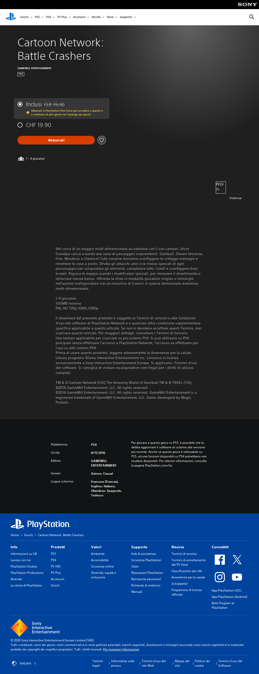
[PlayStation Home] (11, 17)
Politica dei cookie (202, 663)
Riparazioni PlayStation (147, 573)
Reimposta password (146, 579)
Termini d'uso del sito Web (154, 663)
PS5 (37, 17)
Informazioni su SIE (24, 554)
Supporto (126, 17)
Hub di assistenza (143, 554)
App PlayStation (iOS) (226, 590)
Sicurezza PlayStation (146, 560)
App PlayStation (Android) (229, 597)
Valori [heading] (96, 547)
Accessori (79, 17)
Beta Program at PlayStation (223, 605)
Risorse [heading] (177, 547)
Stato (135, 566)
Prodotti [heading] (58, 547)
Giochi (24, 17)
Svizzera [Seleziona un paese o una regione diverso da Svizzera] (24, 663)
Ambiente (98, 554)
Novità (96, 17)
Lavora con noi (21, 560)
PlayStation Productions (27, 573)
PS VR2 (55, 566)
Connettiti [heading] (220, 547)
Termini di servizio (184, 554)
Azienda (16, 579)
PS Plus (62, 17)
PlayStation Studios (24, 566)
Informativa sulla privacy (122, 663)
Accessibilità (100, 560)
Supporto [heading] (139, 547)
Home (15, 535)
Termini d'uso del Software (230, 663)
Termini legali (97, 663)
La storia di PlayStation (26, 585)
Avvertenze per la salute (188, 577)
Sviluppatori (179, 583)
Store (110, 17)
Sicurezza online (102, 566)
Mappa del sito (182, 663)
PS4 (48, 17)
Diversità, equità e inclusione (103, 575)
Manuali (136, 591)
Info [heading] (14, 547)
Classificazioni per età (186, 571)
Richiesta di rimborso (145, 585)
